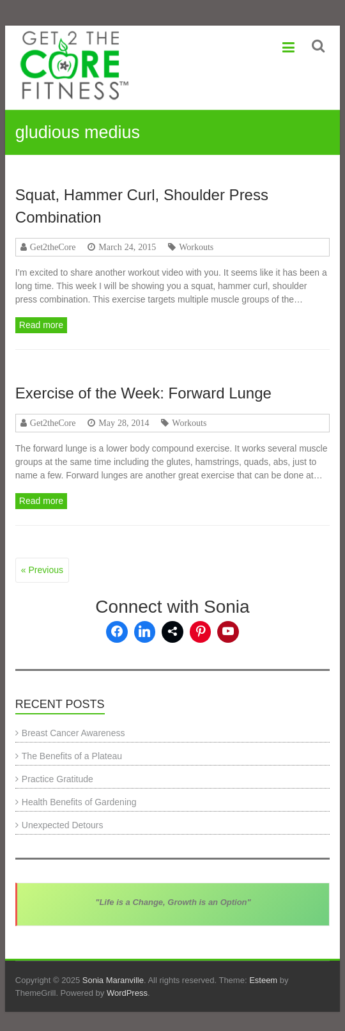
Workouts (196, 246)
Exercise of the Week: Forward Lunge (143, 393)
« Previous (42, 570)
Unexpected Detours (62, 825)
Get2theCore (53, 246)
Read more (41, 325)
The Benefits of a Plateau (72, 756)
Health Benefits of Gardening (79, 802)
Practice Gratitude (57, 779)
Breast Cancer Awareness (73, 733)
